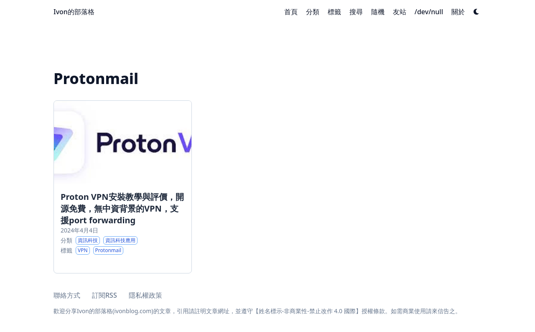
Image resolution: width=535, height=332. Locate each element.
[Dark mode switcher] (476, 11)
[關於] (458, 12)
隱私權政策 (145, 295)
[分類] (312, 12)
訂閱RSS (104, 295)
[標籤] (334, 12)
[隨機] (378, 12)
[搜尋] (356, 12)
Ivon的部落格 (74, 11)
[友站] (399, 12)
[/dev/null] (429, 12)
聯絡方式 (67, 295)
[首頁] (291, 12)
